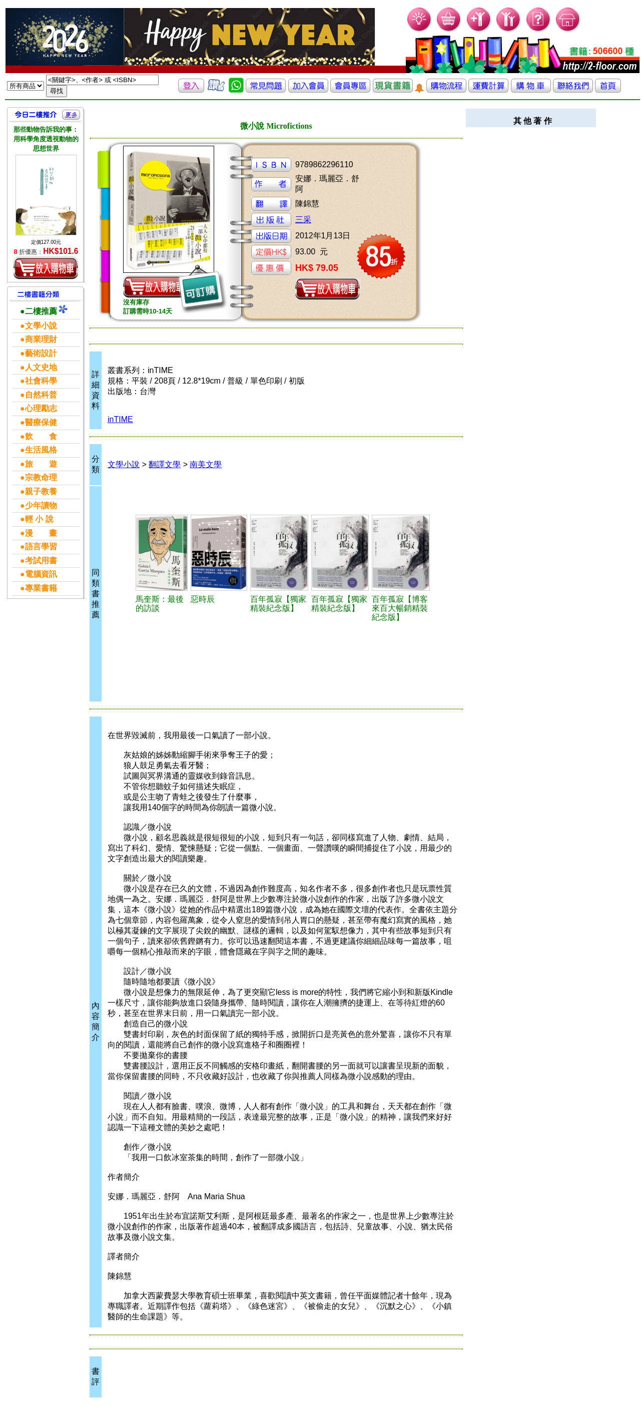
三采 (303, 219)
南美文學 (206, 464)
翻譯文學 (165, 464)
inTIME (120, 419)
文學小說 (124, 464)
